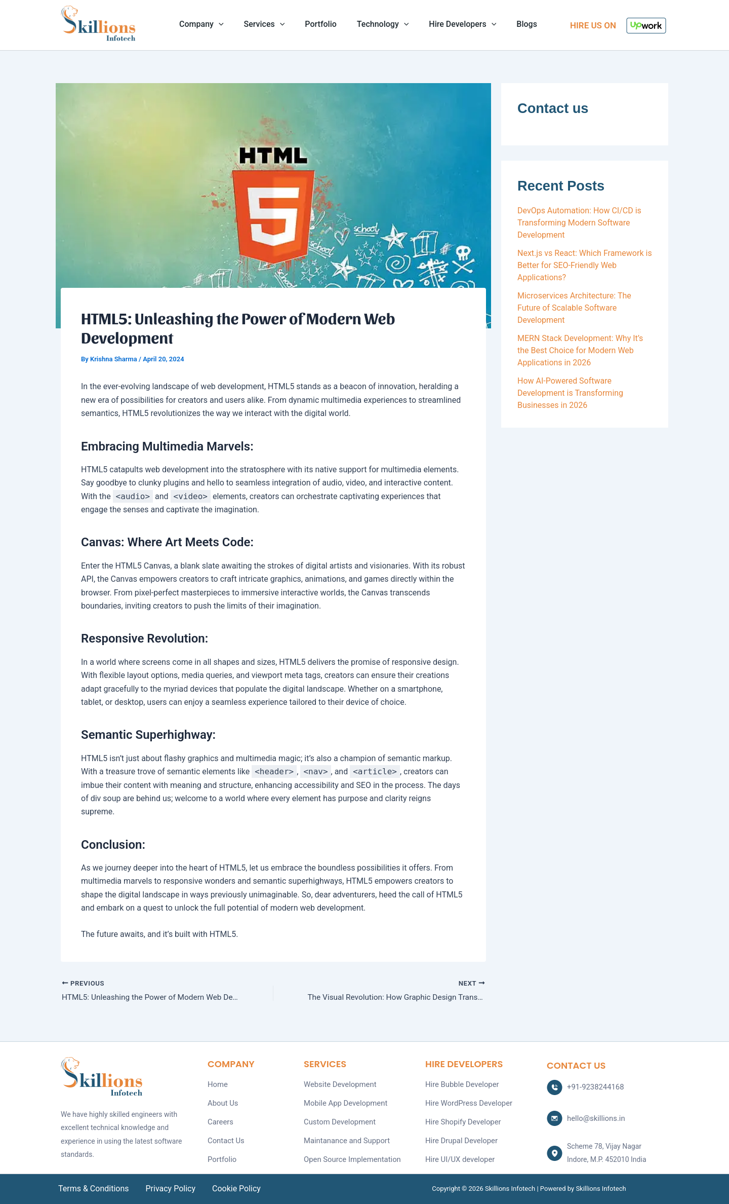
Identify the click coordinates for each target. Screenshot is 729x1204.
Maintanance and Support (344, 1137)
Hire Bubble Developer (460, 1084)
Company (211, 25)
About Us (222, 1102)
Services (270, 25)
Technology (381, 25)
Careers (220, 1119)
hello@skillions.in (594, 1117)
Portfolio (323, 24)
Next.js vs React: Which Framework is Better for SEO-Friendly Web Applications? (584, 265)
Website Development (338, 1084)
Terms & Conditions (93, 1188)
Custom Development (338, 1119)
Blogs (516, 24)
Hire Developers (456, 25)
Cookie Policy (231, 1188)
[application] (229, 25)
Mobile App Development (343, 1102)
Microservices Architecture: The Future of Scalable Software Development (574, 308)
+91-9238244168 (594, 1086)
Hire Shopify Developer (461, 1119)
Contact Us (225, 1137)
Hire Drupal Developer (459, 1137)
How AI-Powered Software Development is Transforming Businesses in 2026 (570, 393)
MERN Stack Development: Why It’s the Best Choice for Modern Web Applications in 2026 (580, 350)
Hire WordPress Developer (466, 1102)
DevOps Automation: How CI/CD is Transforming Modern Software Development (579, 223)
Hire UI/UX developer (458, 1155)
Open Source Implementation (349, 1155)
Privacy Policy (168, 1188)
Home (217, 1084)
